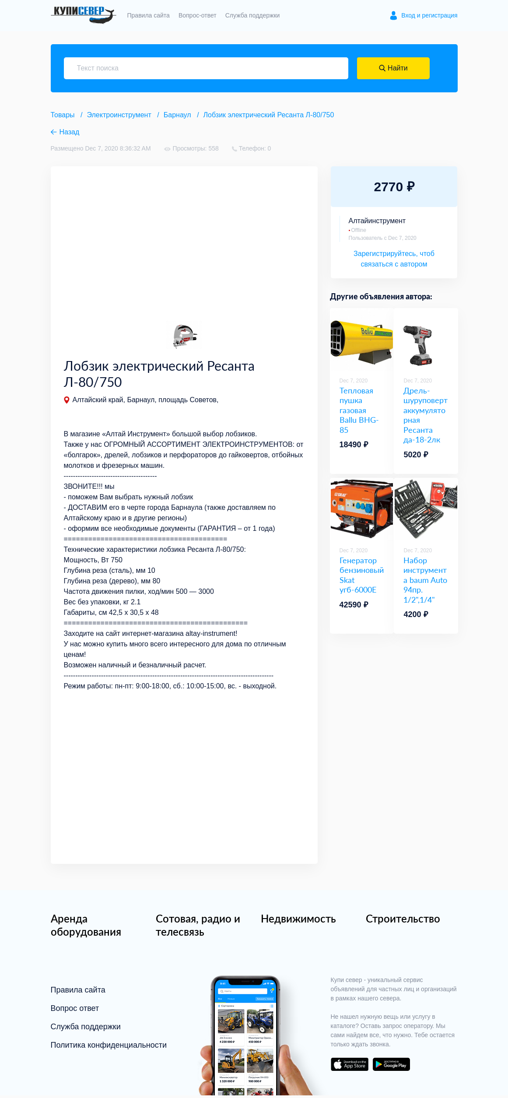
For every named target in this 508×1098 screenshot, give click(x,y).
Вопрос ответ (75, 1011)
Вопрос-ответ (198, 15)
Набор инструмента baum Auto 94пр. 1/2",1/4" (425, 579)
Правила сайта (148, 15)
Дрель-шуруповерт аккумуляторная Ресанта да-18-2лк (425, 415)
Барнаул (177, 115)
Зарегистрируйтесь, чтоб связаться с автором (394, 259)
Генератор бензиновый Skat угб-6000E (362, 575)
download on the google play (391, 1066)
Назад (70, 132)
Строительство (403, 921)
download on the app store (349, 1066)
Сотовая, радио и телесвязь (198, 927)
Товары (63, 115)
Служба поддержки (252, 15)
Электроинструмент (119, 115)
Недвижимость (298, 921)
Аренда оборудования (86, 927)
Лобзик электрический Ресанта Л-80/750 (268, 115)
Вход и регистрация (429, 15)
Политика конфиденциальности (109, 1047)
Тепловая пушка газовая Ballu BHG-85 (359, 410)
